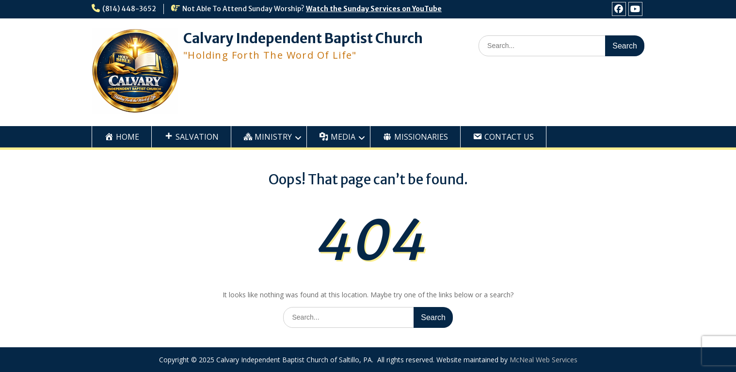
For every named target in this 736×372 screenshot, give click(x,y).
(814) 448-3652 (129, 8)
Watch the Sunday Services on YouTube (374, 8)
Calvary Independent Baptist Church (303, 38)
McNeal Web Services (543, 359)
